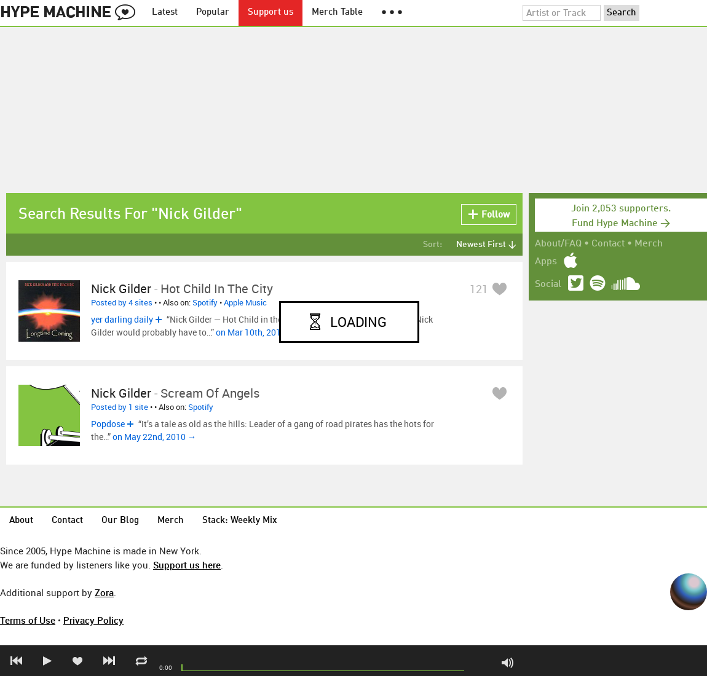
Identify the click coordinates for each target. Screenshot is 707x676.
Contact (608, 244)
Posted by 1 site (119, 406)
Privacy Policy (93, 620)
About (21, 520)
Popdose (108, 424)
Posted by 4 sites (121, 302)
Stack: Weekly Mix (239, 520)
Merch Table (337, 12)
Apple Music (245, 302)
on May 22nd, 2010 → (154, 436)
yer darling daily (122, 319)
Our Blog (120, 520)
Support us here (187, 565)
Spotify (205, 302)
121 (479, 288)
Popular (212, 12)
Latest (165, 12)
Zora (104, 592)
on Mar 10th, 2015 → (256, 332)
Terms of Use (27, 620)
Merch (648, 244)
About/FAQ (558, 244)
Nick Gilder (121, 288)
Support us (270, 12)
